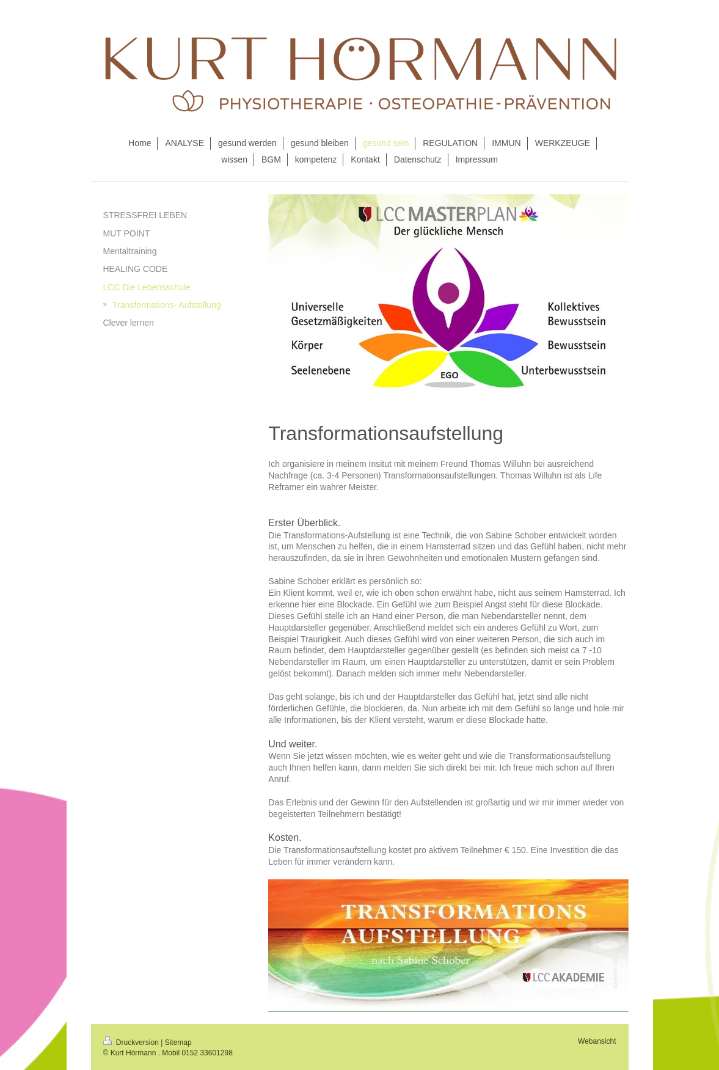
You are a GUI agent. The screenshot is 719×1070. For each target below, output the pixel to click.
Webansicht (597, 1041)
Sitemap (178, 1042)
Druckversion (132, 1042)
